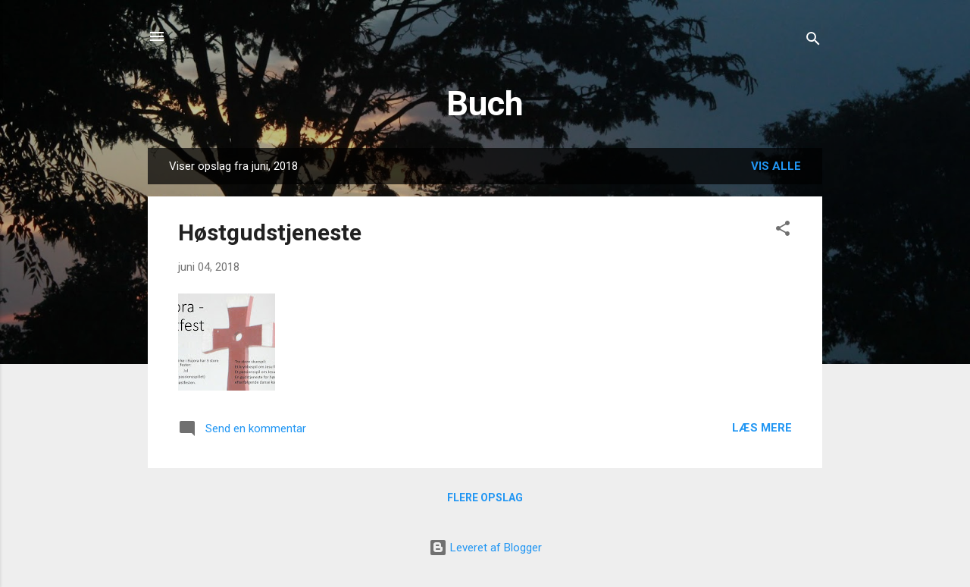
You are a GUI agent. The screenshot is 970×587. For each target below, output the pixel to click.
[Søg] (813, 41)
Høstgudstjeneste (269, 232)
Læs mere (762, 428)
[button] (783, 231)
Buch (485, 103)
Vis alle (776, 166)
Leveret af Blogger (485, 547)
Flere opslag (485, 497)
